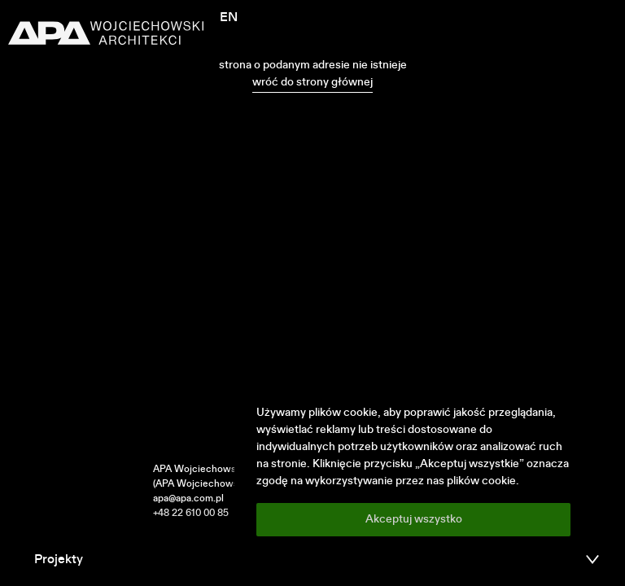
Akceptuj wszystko (413, 519)
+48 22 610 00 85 (191, 513)
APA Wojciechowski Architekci (222, 469)
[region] (413, 470)
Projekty (58, 559)
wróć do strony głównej (312, 82)
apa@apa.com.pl (188, 499)
